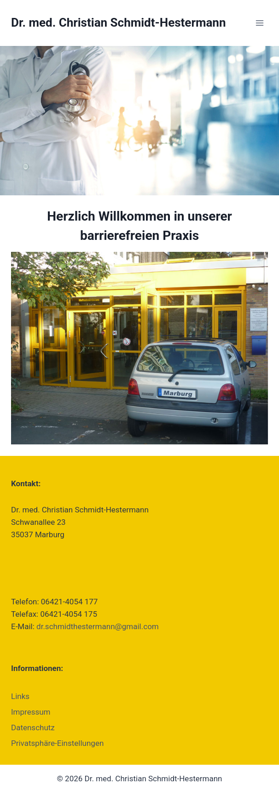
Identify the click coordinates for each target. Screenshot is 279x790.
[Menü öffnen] (259, 23)
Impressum (31, 711)
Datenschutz (33, 727)
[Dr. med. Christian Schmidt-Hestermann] (118, 23)
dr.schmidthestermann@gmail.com (97, 626)
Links (20, 696)
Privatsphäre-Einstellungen (57, 743)
